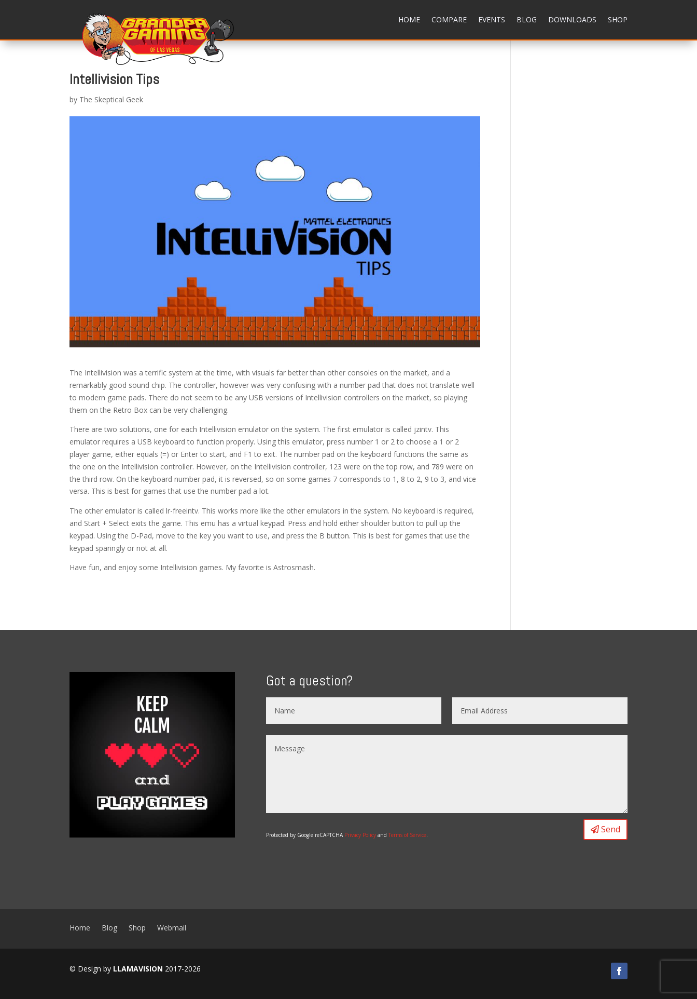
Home (409, 19)
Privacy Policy (360, 835)
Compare (449, 19)
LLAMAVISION (138, 969)
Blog (527, 19)
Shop (618, 19)
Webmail (171, 927)
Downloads (572, 19)
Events (491, 19)
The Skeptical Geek (111, 99)
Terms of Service (407, 835)
